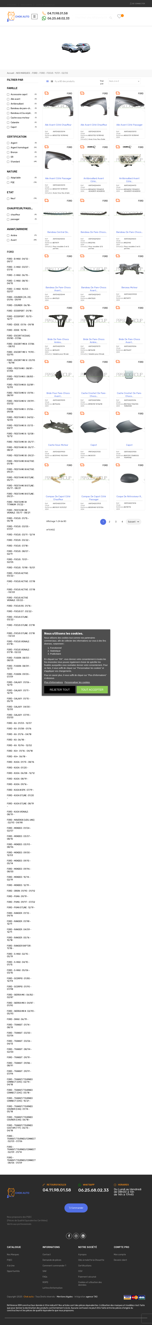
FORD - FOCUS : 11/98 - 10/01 (21, 567)
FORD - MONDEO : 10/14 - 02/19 (18, 878)
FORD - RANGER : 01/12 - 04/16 (18, 914)
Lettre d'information (52, 1288)
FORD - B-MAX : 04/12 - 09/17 (18, 260)
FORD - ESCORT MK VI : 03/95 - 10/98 (21, 361)
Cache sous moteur (21, 118)
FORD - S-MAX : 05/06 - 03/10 (18, 971)
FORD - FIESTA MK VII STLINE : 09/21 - (21, 495)
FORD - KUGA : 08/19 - (17, 779)
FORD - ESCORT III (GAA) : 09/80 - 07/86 (19, 337)
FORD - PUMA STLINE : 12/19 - (21, 907)
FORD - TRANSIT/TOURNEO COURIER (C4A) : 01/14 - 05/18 (20, 1109)
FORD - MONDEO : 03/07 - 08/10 (19, 837)
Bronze (21, 152)
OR (21, 157)
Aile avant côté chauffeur (58, 124)
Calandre (21, 122)
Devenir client (120, 1260)
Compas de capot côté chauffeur (58, 498)
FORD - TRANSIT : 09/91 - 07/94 (19, 1072)
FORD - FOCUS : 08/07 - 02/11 (18, 552)
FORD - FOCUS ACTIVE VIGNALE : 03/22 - (17, 599)
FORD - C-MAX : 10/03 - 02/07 (18, 290)
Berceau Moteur (129, 287)
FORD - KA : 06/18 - (16, 740)
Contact (47, 1254)
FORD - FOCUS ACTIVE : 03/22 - (18, 574)
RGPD (45, 1282)
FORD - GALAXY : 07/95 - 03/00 (19, 716)
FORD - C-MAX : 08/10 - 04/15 (18, 282)
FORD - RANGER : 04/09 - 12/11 (19, 930)
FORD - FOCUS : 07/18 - (18, 546)
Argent (21, 143)
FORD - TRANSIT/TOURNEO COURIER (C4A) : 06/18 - (20, 1118)
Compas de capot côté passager (93, 498)
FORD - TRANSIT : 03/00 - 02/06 (19, 1034)
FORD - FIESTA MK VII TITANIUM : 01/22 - (17, 503)
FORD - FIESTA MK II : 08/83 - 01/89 (20, 378)
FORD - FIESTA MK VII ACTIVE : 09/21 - (21, 470)
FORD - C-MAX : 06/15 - (18, 275)
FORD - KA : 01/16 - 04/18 (19, 734)
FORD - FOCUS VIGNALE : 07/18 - (18, 643)
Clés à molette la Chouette (91, 1260)
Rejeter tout (60, 689)
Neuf (21, 198)
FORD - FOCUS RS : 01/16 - (19, 606)
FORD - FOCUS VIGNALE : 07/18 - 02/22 (18, 651)
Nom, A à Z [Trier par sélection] (125, 81)
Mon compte (120, 1254)
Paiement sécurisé (87, 1277)
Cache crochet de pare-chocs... (93, 394)
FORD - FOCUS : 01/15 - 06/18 (18, 519)
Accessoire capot (21, 94)
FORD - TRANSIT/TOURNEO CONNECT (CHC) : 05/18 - (20, 1091)
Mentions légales (65, 1296)
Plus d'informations (53, 682)
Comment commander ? (54, 1265)
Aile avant (21, 99)
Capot (21, 127)
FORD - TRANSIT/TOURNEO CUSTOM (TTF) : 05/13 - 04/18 (20, 1128)
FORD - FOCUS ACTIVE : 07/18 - (21, 582)
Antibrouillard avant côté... (94, 180)
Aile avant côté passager (129, 124)
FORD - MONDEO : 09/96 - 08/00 (19, 870)
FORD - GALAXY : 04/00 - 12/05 (19, 708)
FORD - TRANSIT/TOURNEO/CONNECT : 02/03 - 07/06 (21, 1139)
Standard (21, 161)
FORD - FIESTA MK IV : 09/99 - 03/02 (21, 402)
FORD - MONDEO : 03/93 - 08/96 (19, 845)
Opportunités (13, 1271)
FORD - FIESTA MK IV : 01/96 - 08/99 (21, 394)
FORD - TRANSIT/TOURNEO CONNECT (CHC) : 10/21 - (20, 1099)
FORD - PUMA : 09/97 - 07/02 (21, 902)
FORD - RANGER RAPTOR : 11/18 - (19, 947)
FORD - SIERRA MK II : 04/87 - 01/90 (21, 1004)
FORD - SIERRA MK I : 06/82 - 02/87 (20, 996)
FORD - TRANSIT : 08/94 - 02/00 (19, 1050)
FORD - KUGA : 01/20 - (17, 767)
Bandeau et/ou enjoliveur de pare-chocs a (21, 113)
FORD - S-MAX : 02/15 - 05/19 (18, 955)
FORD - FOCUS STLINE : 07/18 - (21, 626)
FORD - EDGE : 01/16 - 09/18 (20, 324)
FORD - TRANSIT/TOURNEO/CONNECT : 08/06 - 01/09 (21, 1160)
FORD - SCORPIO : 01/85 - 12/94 (19, 979)
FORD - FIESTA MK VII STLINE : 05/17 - (21, 478)
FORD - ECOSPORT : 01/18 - (20, 311)
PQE (21, 182)
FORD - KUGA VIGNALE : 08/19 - (18, 813)
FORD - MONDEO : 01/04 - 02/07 (19, 829)
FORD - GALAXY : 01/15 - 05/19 (18, 700)
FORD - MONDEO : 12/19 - (18, 885)
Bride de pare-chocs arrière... (58, 341)
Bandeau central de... (58, 232)
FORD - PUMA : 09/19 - (17, 896)
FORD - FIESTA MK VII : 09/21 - (21, 455)
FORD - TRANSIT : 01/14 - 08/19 (19, 1026)
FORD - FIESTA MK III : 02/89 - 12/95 (21, 386)
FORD (10, 252)
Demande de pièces (52, 1260)
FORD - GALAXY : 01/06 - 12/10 (19, 683)
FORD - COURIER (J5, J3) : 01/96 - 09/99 (19, 298)
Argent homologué (21, 147)
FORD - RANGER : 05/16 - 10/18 (19, 939)
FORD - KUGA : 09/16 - (17, 784)
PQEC (9, 1260)
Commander (76, 1208)
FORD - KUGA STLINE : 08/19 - (20, 805)
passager (21, 219)
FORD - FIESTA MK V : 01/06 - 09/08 (20, 410)
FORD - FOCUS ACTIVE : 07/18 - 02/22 (21, 591)
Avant (21, 240)
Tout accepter (92, 689)
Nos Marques (13, 1254)
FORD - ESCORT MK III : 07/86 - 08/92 (20, 345)
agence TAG (92, 1296)
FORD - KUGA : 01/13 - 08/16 (20, 762)
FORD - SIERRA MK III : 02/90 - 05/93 (21, 1012)
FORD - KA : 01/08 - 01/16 (19, 728)
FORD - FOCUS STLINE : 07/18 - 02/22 (21, 634)
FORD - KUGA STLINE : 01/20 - (20, 796)
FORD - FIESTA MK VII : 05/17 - (21, 442)
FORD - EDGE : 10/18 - (17, 330)
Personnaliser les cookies (77, 682)
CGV (80, 1271)
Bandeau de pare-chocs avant (21, 108)
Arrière (21, 235)
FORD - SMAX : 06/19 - (17, 1019)
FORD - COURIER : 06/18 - (19, 305)
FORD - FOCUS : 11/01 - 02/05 (17, 560)
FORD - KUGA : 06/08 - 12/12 (21, 773)
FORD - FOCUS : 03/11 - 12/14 (21, 534)
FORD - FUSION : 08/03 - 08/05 (18, 659)
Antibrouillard (21, 104)
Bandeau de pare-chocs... (94, 232)
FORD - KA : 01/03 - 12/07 (19, 723)
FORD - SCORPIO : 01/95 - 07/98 (19, 988)
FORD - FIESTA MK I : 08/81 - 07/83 (20, 369)
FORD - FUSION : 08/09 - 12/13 (18, 667)
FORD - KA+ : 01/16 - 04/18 (20, 751)
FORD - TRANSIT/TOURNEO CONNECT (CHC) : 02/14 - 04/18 (20, 1082)
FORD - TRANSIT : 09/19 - (19, 1057)
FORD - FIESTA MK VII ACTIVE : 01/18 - (21, 462)
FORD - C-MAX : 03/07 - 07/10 (18, 268)
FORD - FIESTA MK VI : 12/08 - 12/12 (21, 435)
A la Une (11, 1265)
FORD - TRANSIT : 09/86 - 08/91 (19, 1064)
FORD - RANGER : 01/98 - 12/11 (19, 922)
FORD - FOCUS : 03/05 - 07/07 (18, 527)
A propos (82, 1254)
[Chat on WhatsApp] (93, 1190)
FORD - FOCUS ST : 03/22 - (20, 611)
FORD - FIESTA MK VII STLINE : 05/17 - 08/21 (21, 487)
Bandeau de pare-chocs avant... (58, 289)
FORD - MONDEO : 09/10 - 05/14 (19, 862)
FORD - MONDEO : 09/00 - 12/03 (19, 854)
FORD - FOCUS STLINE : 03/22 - (18, 618)
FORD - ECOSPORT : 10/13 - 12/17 (20, 317)
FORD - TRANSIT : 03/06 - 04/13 (19, 1042)
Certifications (84, 1265)
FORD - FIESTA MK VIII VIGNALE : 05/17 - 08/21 (18, 511)
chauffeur (21, 214)
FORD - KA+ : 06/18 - (17, 756)
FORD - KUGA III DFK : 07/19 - (20, 790)
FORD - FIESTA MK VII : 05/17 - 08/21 (21, 448)
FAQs (45, 1277)
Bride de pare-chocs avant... (129, 341)
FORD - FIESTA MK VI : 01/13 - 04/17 (20, 427)
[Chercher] (93, 16)
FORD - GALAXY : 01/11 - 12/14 (18, 691)
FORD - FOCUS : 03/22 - (18, 540)
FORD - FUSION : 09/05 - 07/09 (18, 675)
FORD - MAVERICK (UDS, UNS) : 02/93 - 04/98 (20, 821)
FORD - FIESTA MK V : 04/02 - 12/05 (21, 418)
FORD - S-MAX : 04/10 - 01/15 (18, 963)
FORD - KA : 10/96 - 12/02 (19, 745)
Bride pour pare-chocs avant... (58, 394)
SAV (44, 1271)
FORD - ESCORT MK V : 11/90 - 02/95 (21, 353)
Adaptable (21, 177)
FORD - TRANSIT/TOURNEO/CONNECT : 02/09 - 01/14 (21, 1149)
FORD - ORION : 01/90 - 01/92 (21, 891)
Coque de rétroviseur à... (129, 496)
